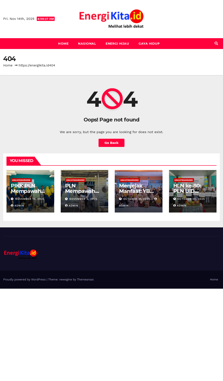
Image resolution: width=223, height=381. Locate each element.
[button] (216, 43)
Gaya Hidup (149, 44)
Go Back (112, 143)
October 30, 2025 (191, 198)
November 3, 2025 (83, 198)
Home (63, 44)
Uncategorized (21, 180)
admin (17, 205)
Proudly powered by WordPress (25, 279)
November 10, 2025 (30, 198)
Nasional (87, 44)
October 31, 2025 (137, 198)
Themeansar (85, 279)
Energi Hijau (117, 44)
